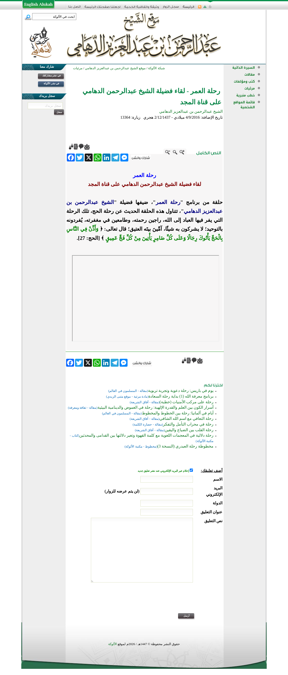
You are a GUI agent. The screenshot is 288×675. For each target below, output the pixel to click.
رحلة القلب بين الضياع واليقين (189, 430)
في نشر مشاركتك (51, 75)
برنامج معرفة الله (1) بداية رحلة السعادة (181, 396)
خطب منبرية (245, 95)
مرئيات (249, 88)
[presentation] (184, 601)
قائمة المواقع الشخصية (244, 104)
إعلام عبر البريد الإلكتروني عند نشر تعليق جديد (164, 471)
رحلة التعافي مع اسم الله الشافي (186, 418)
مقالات (249, 74)
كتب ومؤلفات (244, 81)
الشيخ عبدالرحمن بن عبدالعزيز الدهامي (191, 111)
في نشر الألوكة (51, 83)
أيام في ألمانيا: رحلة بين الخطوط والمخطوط (177, 413)
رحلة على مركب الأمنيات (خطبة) (186, 402)
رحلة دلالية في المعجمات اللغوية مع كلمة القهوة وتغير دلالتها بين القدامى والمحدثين (146, 435)
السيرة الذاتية (243, 68)
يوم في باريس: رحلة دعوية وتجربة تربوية (180, 390)
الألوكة (112, 644)
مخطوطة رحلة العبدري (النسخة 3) (185, 446)
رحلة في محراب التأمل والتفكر (188, 424)
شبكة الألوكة (156, 68)
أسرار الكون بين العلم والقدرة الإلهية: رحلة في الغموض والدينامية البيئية (155, 407)
